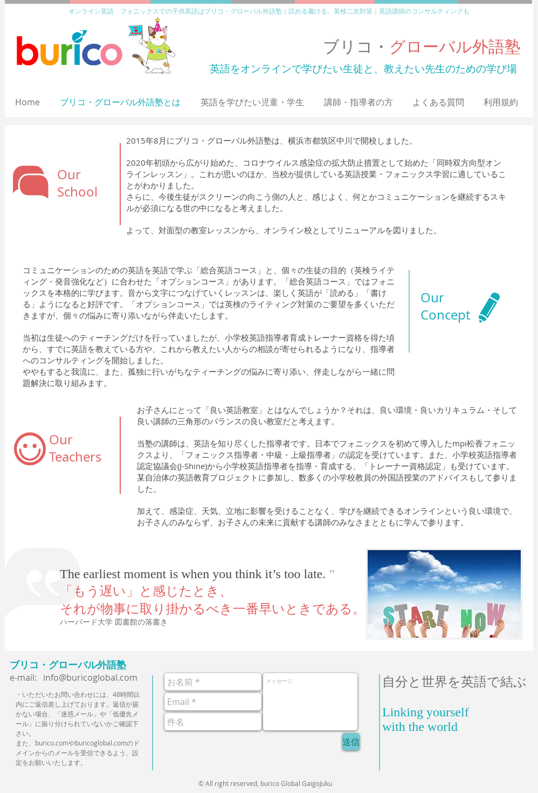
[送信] (351, 741)
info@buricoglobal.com (90, 677)
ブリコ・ (422, 46)
